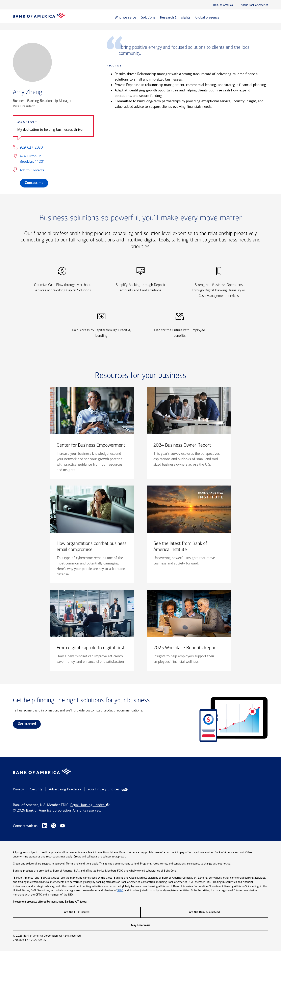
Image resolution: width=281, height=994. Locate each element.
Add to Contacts (32, 170)
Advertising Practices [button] (65, 789)
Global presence (207, 17)
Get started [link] (27, 724)
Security (36, 789)
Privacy (18, 789)
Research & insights (175, 17)
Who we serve (125, 17)
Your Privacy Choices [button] (103, 789)
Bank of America (223, 5)
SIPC (120, 890)
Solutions (148, 17)
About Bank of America (254, 5)
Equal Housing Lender (89, 805)
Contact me (34, 183)
